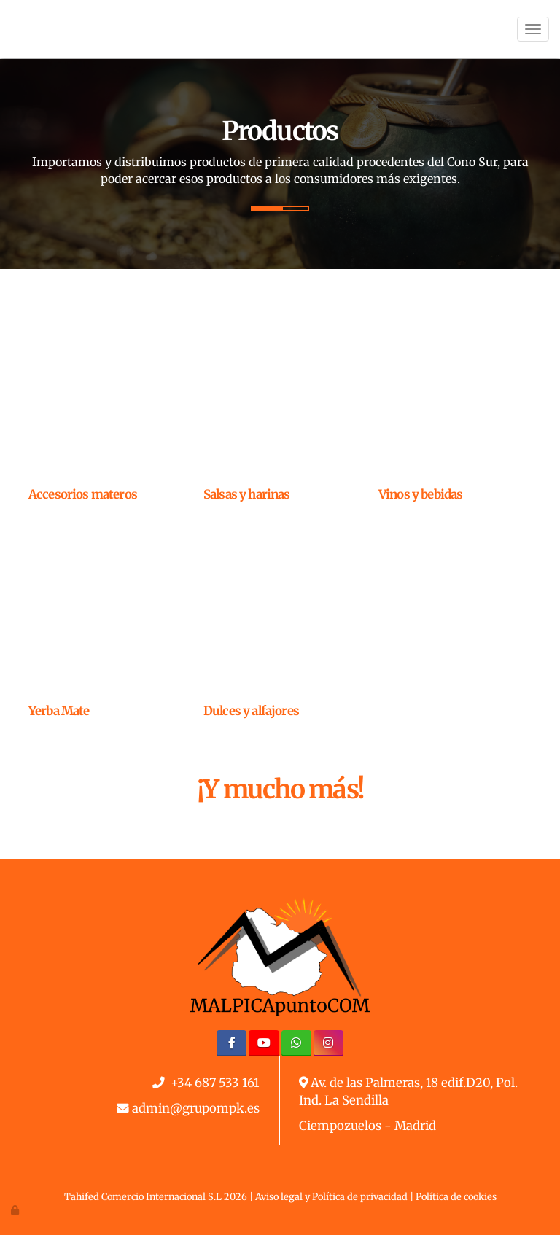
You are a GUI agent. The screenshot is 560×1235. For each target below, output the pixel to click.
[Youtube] (264, 1043)
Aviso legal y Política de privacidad (331, 1196)
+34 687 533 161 (215, 1083)
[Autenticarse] (16, 1209)
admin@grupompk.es (196, 1108)
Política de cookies (456, 1196)
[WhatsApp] (296, 1043)
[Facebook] (231, 1043)
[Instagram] (328, 1043)
